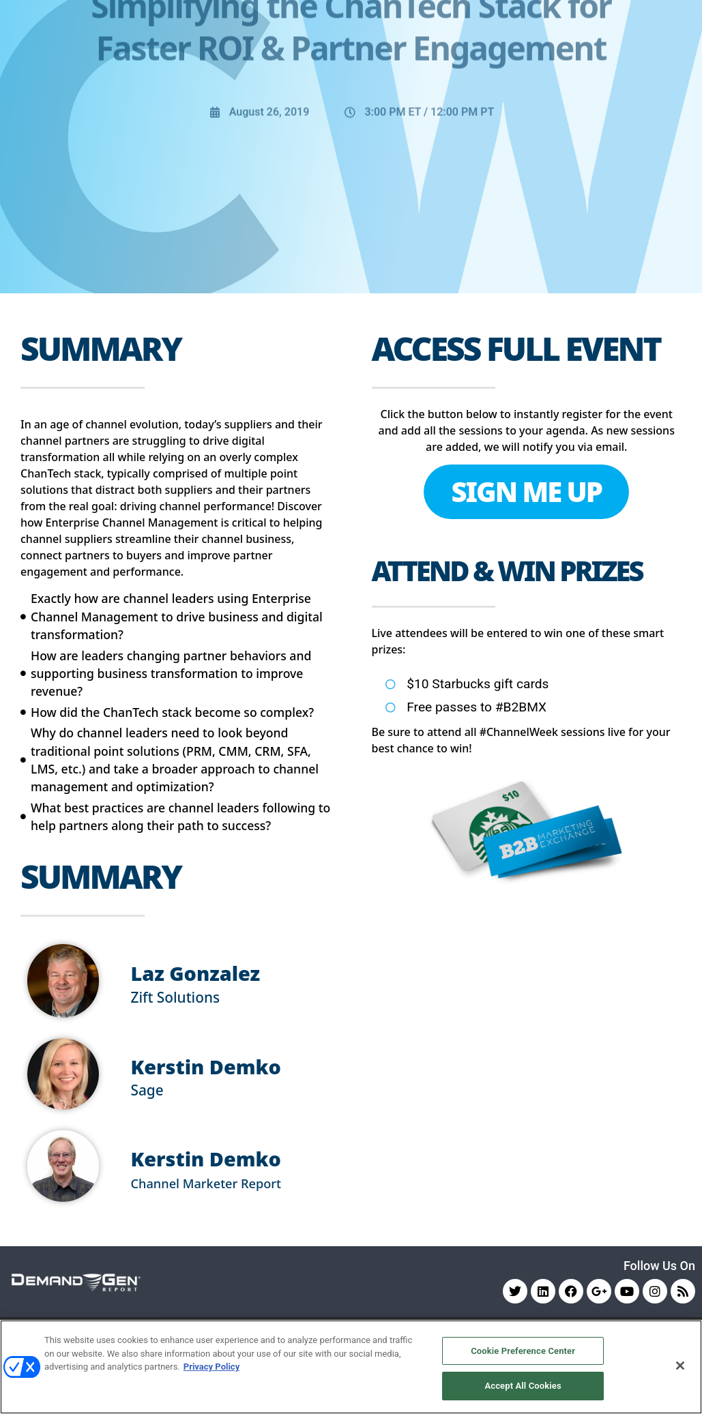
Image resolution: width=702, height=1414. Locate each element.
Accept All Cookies (522, 1386)
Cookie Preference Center (523, 1351)
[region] (351, 1367)
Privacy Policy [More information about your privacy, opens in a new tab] (211, 1366)
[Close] (680, 1366)
